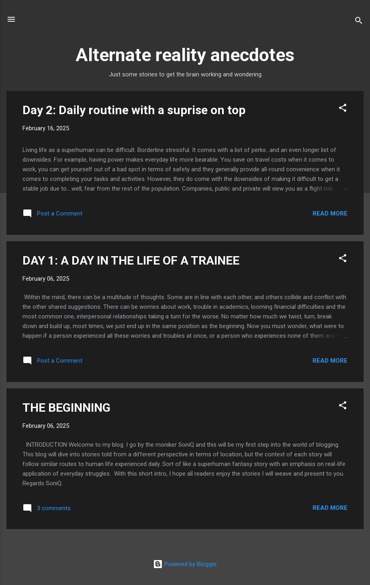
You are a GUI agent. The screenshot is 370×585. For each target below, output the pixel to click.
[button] (343, 109)
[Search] (359, 22)
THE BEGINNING (66, 407)
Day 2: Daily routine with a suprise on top (133, 110)
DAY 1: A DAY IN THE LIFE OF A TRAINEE (130, 260)
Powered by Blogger (185, 564)
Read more (330, 213)
